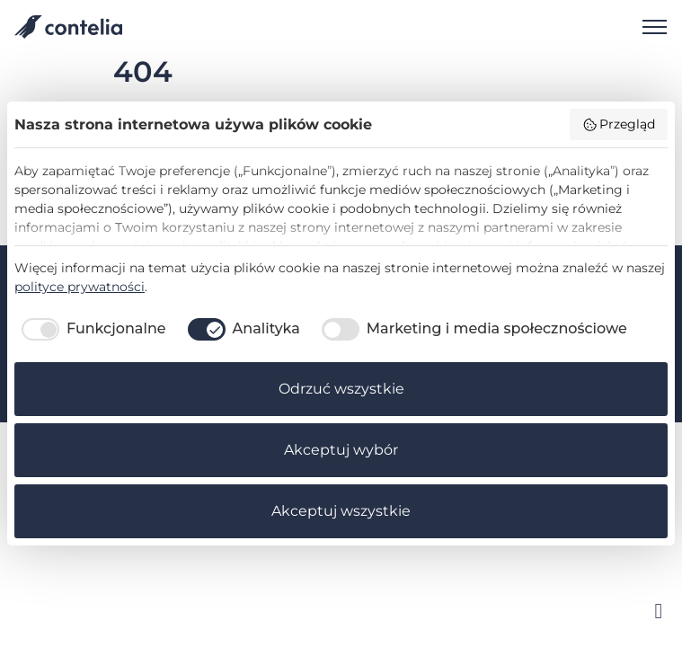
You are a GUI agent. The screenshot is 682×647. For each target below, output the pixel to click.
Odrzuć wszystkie (341, 388)
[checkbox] (90, 329)
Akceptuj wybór (341, 449)
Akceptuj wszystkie (341, 510)
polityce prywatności (79, 287)
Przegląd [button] (619, 124)
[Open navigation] (648, 27)
